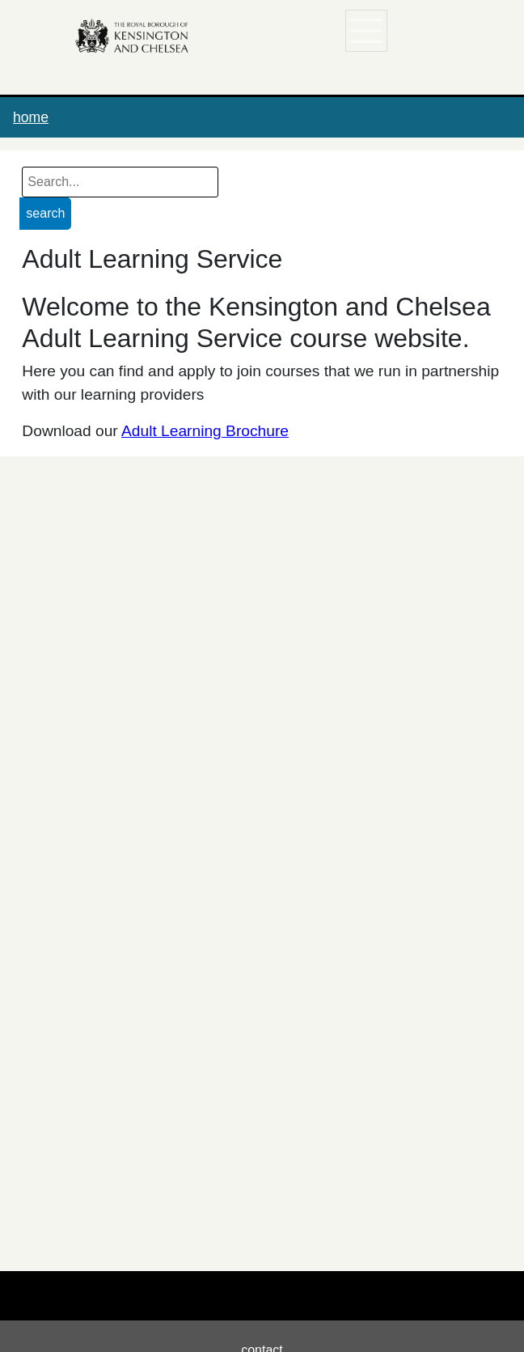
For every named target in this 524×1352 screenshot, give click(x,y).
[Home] (132, 36)
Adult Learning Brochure (205, 430)
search (45, 213)
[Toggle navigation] (367, 30)
